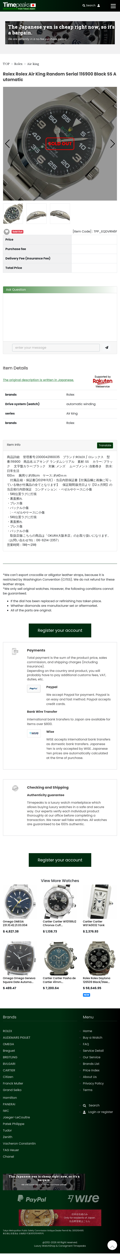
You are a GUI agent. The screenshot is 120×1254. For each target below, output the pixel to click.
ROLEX (7, 1031)
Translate (105, 445)
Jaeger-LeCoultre (16, 1118)
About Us (90, 1077)
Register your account (60, 631)
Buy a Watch (92, 1038)
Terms (87, 1090)
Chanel (8, 1157)
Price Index (91, 1071)
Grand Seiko (12, 1090)
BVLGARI (9, 1064)
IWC (6, 1111)
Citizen (8, 1077)
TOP (6, 64)
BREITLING (10, 1058)
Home (87, 1031)
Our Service (92, 1058)
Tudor (7, 1131)
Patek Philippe (13, 1124)
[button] (7, 143)
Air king (33, 64)
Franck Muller (13, 1084)
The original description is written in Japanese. (38, 380)
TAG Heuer (11, 1150)
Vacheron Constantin (19, 1144)
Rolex (18, 64)
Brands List (91, 1064)
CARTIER (9, 1071)
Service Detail (93, 1051)
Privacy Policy (93, 1084)
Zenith (7, 1137)
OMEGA (8, 1044)
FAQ (86, 1044)
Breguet (9, 1051)
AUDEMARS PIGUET (16, 1038)
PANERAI (9, 1105)
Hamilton (10, 1098)
